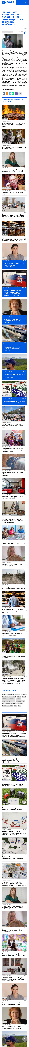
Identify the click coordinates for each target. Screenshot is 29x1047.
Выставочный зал (7, 183)
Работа (19, 692)
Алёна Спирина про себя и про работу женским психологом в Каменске (12, 316)
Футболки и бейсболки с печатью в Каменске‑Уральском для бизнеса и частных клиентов (12, 854)
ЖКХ (12, 27)
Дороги (4, 577)
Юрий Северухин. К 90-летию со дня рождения (12, 188)
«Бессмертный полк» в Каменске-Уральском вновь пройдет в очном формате (12, 421)
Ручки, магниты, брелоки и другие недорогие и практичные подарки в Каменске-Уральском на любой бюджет (14, 879)
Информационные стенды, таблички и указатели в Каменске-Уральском (14, 397)
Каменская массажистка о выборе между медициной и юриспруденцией (13, 260)
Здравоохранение (7, 624)
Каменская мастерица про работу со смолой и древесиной (12, 560)
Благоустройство (6, 696)
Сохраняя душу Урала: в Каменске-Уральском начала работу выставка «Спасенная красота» (12, 516)
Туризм (14, 692)
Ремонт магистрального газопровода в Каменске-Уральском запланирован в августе (13, 469)
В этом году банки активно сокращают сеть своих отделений (13, 492)
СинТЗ (4, 439)
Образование (12, 694)
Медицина (20, 698)
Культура (19, 694)
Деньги (4, 487)
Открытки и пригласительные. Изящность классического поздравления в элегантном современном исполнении (12, 288)
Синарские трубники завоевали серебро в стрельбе (13, 652)
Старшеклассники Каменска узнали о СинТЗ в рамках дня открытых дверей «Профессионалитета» (14, 445)
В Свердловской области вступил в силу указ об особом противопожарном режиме (14, 120)
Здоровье (10, 701)
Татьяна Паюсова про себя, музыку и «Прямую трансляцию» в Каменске (12, 166)
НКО (19, 701)
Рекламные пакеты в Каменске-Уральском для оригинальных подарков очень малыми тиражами (14, 828)
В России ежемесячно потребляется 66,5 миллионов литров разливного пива (14, 235)
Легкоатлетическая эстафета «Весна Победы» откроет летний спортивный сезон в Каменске (13, 212)
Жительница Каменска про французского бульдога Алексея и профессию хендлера (14, 950)
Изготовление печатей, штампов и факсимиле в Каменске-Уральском (12, 804)
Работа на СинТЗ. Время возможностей (13, 538)
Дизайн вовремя (6, 280)
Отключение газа (6, 463)
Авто (16, 701)
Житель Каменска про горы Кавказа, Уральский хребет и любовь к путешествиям (14, 371)
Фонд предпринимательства (9, 698)
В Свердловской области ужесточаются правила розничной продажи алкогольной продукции (14, 606)
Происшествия (6, 27)
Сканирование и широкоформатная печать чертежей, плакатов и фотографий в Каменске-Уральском (13, 343)
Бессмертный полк (7, 415)
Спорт (4, 205)
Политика (5, 114)
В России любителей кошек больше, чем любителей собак (14, 143)
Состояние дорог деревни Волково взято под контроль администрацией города (14, 583)
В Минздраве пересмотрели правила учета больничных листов (13, 629)
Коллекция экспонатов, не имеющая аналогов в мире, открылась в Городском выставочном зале (14, 974)
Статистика (5, 138)
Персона (5, 160)
